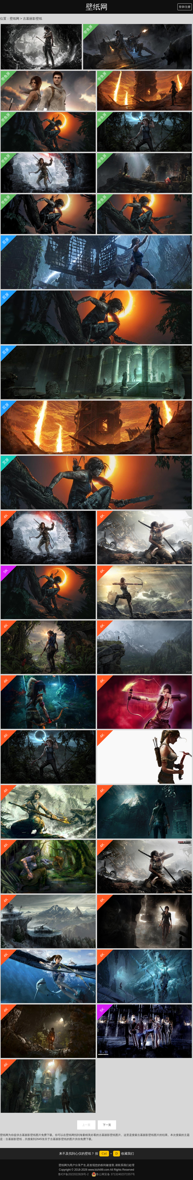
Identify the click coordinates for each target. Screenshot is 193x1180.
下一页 (107, 1125)
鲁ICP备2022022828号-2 (73, 1174)
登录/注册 (184, 6)
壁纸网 (97, 7)
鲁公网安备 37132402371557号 (113, 1174)
